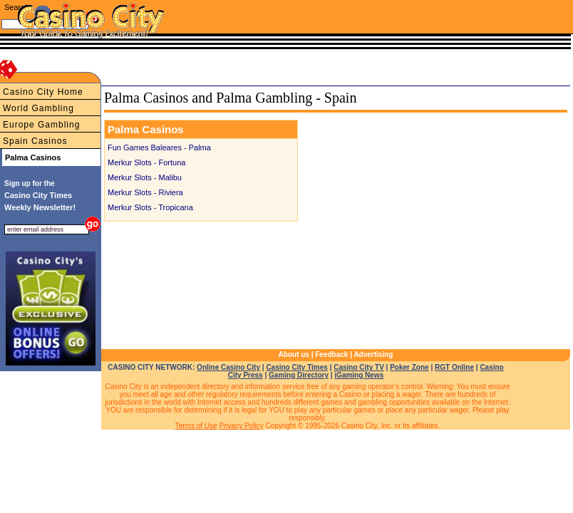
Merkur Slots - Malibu (145, 177)
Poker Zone (409, 367)
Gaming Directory (299, 375)
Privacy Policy (241, 426)
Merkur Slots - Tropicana (150, 207)
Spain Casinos (35, 141)
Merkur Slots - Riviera (145, 192)
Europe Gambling (41, 125)
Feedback (331, 354)
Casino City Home (43, 92)
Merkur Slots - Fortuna (146, 162)
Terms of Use (196, 426)
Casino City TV (359, 367)
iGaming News (358, 375)
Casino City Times (297, 367)
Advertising (373, 354)
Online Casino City (228, 367)
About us (294, 354)
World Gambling (38, 108)
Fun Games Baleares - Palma (159, 147)
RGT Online (454, 367)
